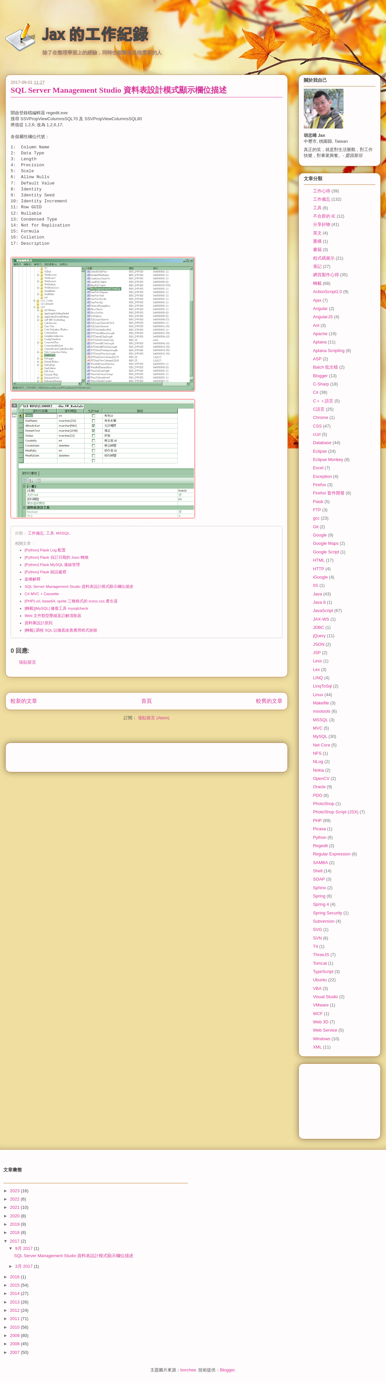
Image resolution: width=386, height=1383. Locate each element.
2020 (15, 1215)
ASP (317, 358)
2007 (15, 1352)
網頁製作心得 (326, 274)
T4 (315, 946)
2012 (15, 1310)
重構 (317, 241)
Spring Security (327, 912)
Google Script (326, 551)
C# (316, 392)
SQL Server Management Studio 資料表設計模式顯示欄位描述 (119, 90)
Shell (318, 870)
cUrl (317, 434)
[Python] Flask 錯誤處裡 (45, 572)
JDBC (318, 627)
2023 (15, 1190)
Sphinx (319, 887)
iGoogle (320, 577)
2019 (15, 1224)
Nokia (318, 770)
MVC (318, 728)
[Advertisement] (146, 755)
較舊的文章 (269, 701)
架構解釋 (32, 579)
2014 (15, 1293)
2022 (15, 1199)
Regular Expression (332, 853)
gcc (316, 518)
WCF (318, 1013)
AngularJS (323, 316)
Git (316, 526)
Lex (316, 669)
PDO (317, 795)
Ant (316, 325)
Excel (318, 467)
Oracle (319, 786)
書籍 (317, 249)
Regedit (320, 845)
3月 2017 (24, 1266)
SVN (317, 938)
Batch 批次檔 (325, 367)
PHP (317, 820)
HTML (319, 560)
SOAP (319, 879)
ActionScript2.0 (327, 291)
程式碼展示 (324, 258)
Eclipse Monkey (328, 459)
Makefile (321, 702)
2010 (15, 1327)
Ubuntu (320, 979)
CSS (317, 426)
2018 (15, 1232)
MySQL (320, 736)
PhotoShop (323, 803)
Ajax (317, 300)
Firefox (319, 484)
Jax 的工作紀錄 (95, 34)
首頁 (146, 701)
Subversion (324, 921)
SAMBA (320, 862)
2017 (15, 1241)
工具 (50, 533)
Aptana (320, 341)
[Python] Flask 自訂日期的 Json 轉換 (56, 557)
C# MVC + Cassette (42, 593)
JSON (319, 644)
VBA (317, 988)
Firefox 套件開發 (329, 492)
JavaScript (323, 610)
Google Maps (326, 543)
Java (317, 593)
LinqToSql (322, 686)
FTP (317, 509)
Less (317, 660)
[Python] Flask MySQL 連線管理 (52, 564)
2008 (15, 1343)
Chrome (320, 417)
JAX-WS (321, 619)
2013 (15, 1302)
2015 (15, 1285)
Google (320, 535)
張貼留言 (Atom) (153, 717)
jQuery (319, 635)
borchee (188, 1369)
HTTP (318, 568)
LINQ (318, 677)
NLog (318, 761)
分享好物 (321, 224)
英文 (317, 232)
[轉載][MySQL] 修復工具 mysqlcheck (56, 608)
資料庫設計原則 (38, 623)
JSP (317, 652)
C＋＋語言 (323, 400)
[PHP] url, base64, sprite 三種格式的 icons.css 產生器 (71, 601)
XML (317, 1047)
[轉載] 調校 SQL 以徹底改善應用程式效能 (61, 630)
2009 (15, 1335)
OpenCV (321, 778)
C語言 (319, 409)
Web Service (325, 1030)
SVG (317, 929)
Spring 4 (321, 904)
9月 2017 (24, 1248)
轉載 (317, 283)
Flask (318, 501)
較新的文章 (24, 701)
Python (319, 837)
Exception (322, 476)
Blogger (320, 375)
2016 (15, 1276)
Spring (319, 896)
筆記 (317, 266)
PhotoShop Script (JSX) (335, 811)
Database (322, 442)
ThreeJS (321, 954)
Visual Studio (325, 996)
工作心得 (321, 190)
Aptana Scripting (329, 350)
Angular (320, 308)
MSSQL (63, 533)
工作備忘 (36, 533)
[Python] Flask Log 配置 (45, 550)
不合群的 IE (324, 216)
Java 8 (319, 602)
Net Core (321, 745)
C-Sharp (321, 384)
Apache (320, 333)
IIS (315, 585)
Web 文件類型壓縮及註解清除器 (53, 615)
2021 (15, 1207)
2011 (15, 1318)
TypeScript (323, 971)
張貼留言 (27, 662)
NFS (317, 753)
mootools (322, 711)
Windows (322, 1038)
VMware (321, 1004)
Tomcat (320, 963)
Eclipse (320, 451)
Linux (318, 694)
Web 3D (321, 1021)
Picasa (319, 828)
